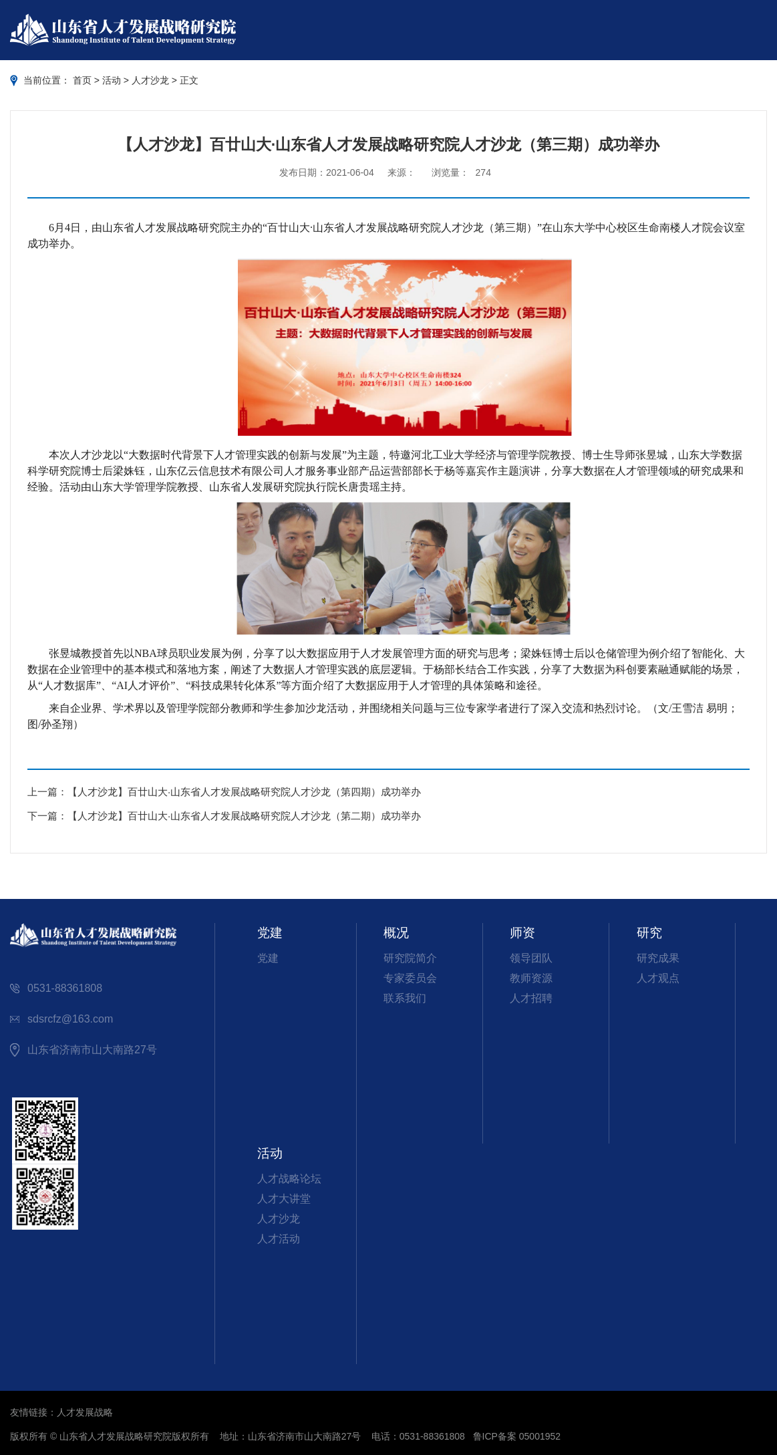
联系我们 (404, 998)
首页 (82, 80)
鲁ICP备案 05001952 (517, 1436)
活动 (111, 80)
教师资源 (531, 978)
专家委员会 (410, 978)
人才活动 (278, 1238)
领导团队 (531, 958)
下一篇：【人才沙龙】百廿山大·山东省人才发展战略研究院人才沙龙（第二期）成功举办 (224, 815)
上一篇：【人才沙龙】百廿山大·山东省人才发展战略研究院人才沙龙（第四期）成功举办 (224, 791)
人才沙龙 (150, 80)
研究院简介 (410, 958)
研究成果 (658, 958)
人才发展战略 (85, 1412)
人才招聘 (531, 998)
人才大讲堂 (284, 1198)
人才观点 (658, 978)
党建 (268, 958)
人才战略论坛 (289, 1178)
